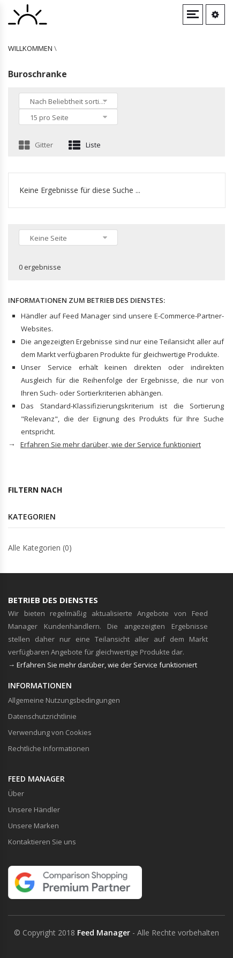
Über (16, 793)
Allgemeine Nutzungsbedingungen (64, 700)
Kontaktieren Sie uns (42, 841)
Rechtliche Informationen (48, 748)
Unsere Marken (33, 825)
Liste (85, 144)
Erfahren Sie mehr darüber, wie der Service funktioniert (110, 444)
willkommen (30, 48)
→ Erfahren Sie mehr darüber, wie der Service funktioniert (102, 665)
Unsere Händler (34, 809)
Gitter (36, 144)
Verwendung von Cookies (50, 732)
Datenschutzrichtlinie (42, 716)
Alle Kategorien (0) (40, 548)
